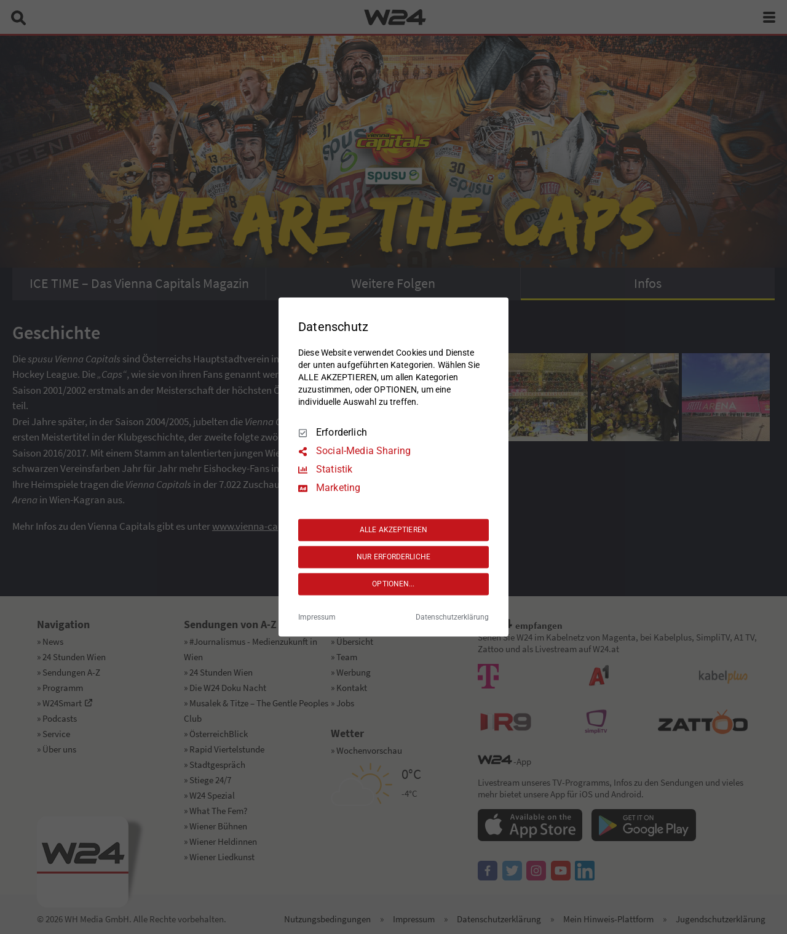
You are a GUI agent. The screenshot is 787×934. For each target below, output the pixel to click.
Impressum (317, 617)
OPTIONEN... (393, 584)
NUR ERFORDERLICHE (393, 557)
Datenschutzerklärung (452, 617)
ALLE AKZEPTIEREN (393, 529)
